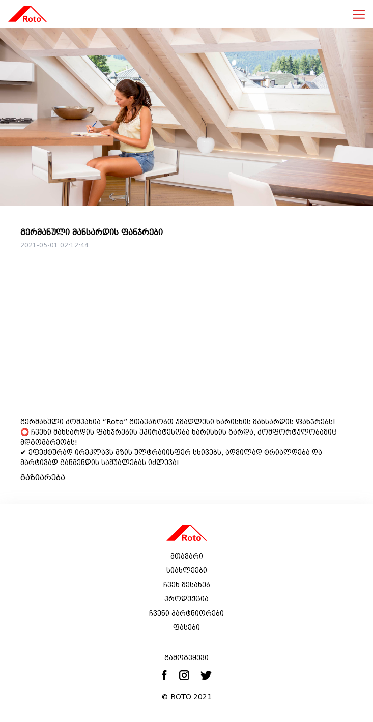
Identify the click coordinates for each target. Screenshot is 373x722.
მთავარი (186, 556)
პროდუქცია (186, 599)
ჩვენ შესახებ (186, 585)
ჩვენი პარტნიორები (186, 613)
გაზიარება (42, 477)
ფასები (186, 627)
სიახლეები (186, 570)
